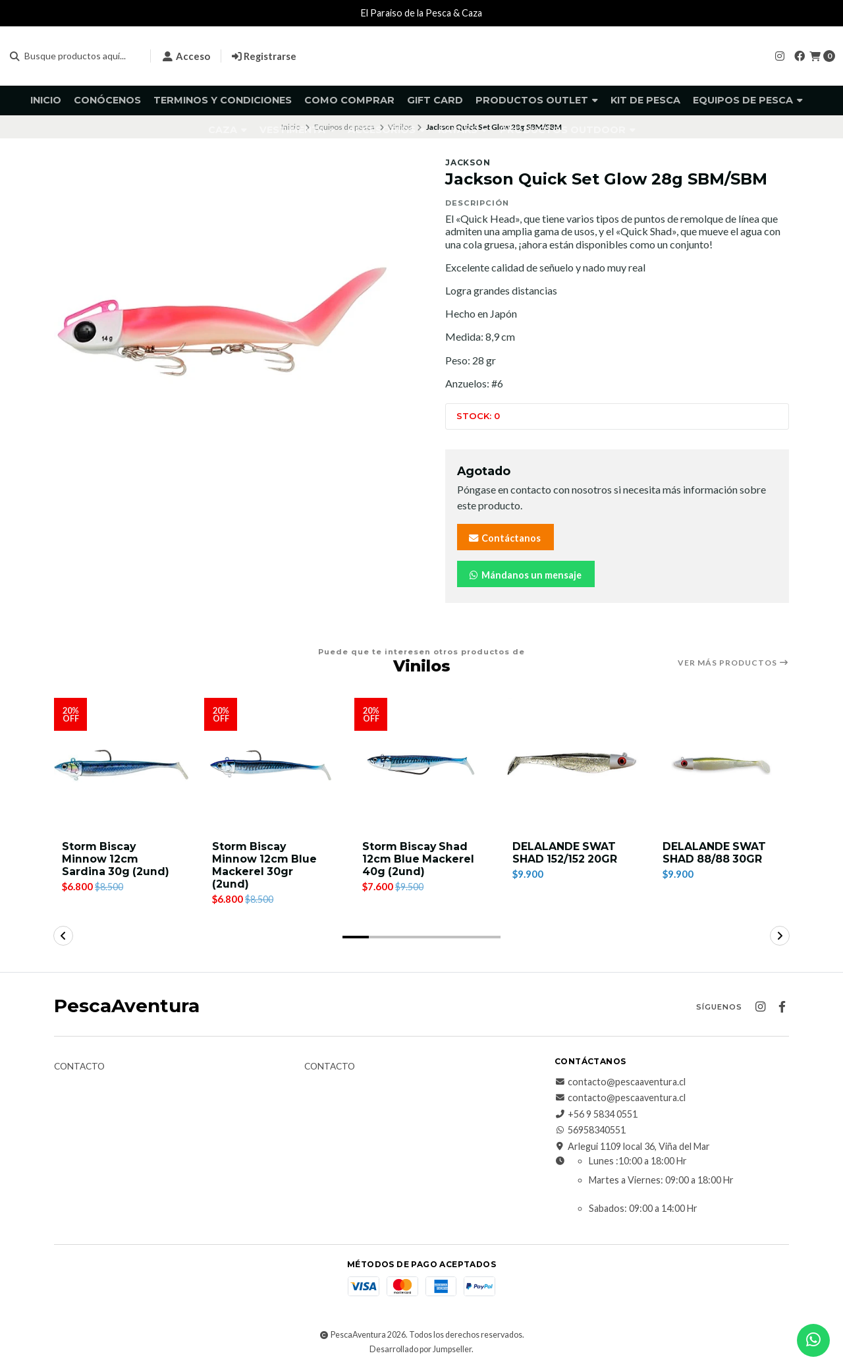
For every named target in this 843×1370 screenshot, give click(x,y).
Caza (227, 130)
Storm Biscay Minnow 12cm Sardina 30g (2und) (116, 859)
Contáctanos (504, 538)
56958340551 (590, 1130)
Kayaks (462, 130)
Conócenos (107, 100)
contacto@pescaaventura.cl (620, 1082)
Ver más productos (733, 663)
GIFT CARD (435, 100)
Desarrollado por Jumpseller (420, 1349)
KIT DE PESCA (645, 100)
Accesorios (386, 130)
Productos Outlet (537, 100)
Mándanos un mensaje (525, 575)
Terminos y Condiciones (222, 100)
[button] (355, 937)
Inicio (45, 100)
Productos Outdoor (568, 130)
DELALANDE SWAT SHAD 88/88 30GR (715, 852)
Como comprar (349, 100)
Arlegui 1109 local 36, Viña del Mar (632, 1146)
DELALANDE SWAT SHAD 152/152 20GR (565, 852)
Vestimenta (297, 130)
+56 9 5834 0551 (596, 1114)
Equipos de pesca (748, 100)
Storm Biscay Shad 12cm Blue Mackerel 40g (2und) (419, 859)
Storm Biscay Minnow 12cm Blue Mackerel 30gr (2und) (265, 865)
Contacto (79, 1066)
